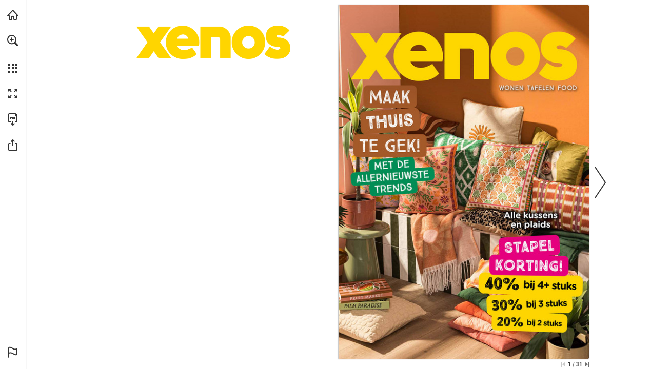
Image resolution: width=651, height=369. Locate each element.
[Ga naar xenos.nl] (463, 53)
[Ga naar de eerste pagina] (563, 364)
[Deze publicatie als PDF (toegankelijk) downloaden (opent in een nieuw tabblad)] (13, 119)
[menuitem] (13, 53)
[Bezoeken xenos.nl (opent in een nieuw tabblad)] (13, 15)
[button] (13, 40)
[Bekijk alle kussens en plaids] (463, 228)
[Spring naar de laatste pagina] (587, 364)
